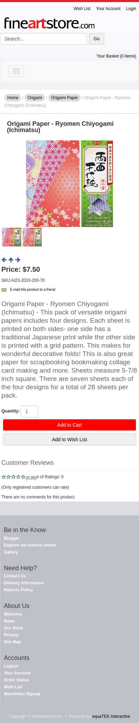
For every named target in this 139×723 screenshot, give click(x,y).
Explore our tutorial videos (30, 545)
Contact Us (15, 576)
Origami (34, 97)
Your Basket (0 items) (116, 56)
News (9, 621)
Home (12, 97)
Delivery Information (24, 583)
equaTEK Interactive (111, 716)
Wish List (82, 8)
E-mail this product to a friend (32, 289)
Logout (11, 666)
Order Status (16, 680)
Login (131, 8)
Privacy (11, 635)
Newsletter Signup (22, 693)
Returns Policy (18, 589)
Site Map (12, 641)
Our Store (13, 628)
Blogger (11, 538)
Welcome (13, 614)
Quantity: (10, 411)
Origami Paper (64, 97)
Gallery (11, 552)
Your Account (108, 8)
